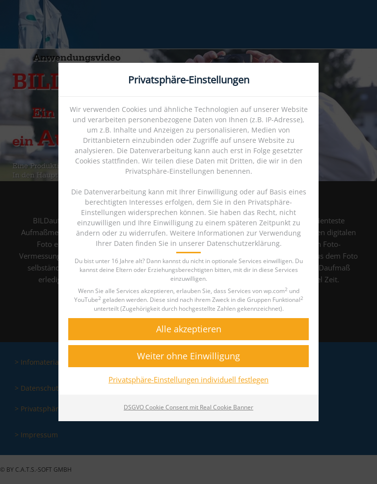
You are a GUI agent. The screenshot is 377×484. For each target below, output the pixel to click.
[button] (188, 329)
